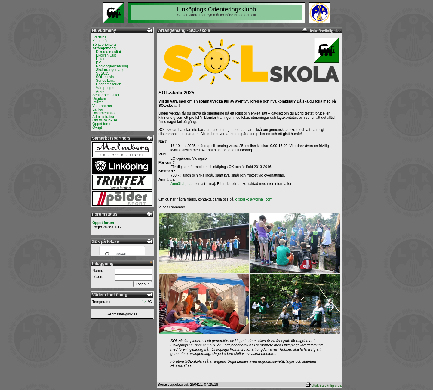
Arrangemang (104, 48)
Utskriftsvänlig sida (327, 385)
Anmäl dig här (181, 184)
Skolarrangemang (110, 70)
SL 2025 (102, 73)
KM (98, 62)
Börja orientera (104, 44)
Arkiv (100, 91)
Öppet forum (102, 124)
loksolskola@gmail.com (253, 199)
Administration (103, 117)
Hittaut (101, 59)
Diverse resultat (108, 52)
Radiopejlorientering (112, 66)
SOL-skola (105, 77)
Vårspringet (105, 88)
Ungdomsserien (108, 84)
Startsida (99, 37)
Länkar (97, 109)
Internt (97, 102)
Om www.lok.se (104, 120)
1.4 (144, 302)
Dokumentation (104, 113)
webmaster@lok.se (122, 314)
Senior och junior (105, 95)
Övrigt (97, 127)
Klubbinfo (99, 41)
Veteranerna (102, 106)
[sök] (121, 254)
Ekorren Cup (106, 55)
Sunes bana (105, 80)
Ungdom (99, 99)
